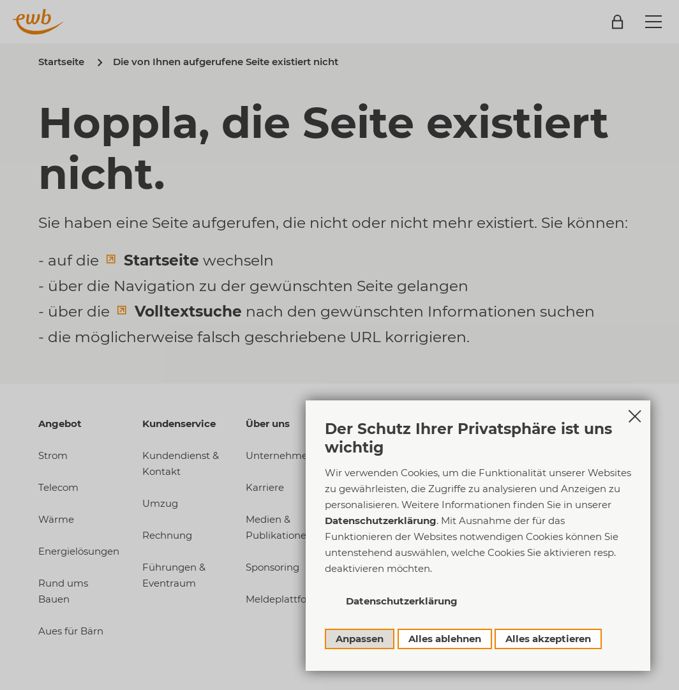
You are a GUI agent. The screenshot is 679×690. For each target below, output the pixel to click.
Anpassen (360, 639)
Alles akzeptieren (548, 639)
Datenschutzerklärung (380, 520)
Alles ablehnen (444, 639)
